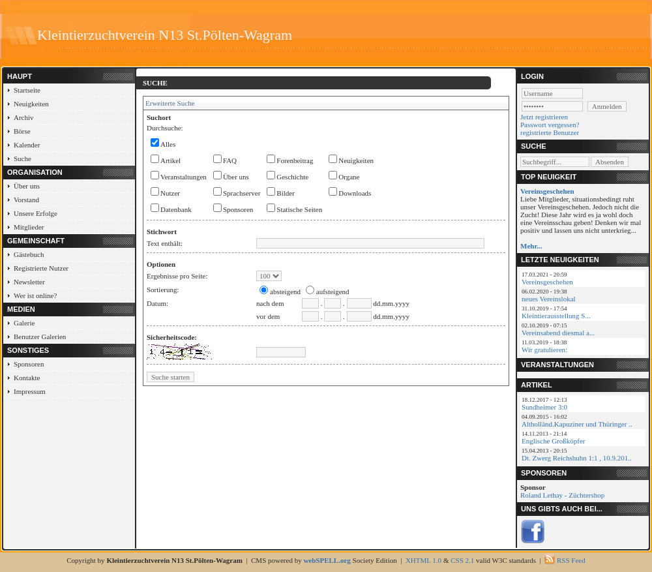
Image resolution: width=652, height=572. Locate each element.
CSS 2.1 (462, 560)
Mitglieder (29, 227)
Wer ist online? (35, 295)
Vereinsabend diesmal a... (558, 333)
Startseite (27, 90)
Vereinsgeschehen (547, 282)
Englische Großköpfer (553, 441)
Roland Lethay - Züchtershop (562, 495)
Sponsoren (29, 364)
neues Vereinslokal (549, 299)
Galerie (24, 323)
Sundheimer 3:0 (544, 407)
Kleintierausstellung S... (556, 316)
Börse (22, 131)
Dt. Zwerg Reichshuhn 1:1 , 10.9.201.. (577, 458)
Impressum (30, 391)
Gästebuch (29, 254)
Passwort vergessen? (550, 124)
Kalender (27, 145)
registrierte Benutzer (549, 132)
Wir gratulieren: (544, 350)
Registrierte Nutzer (41, 268)
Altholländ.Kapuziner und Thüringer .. (577, 424)
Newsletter (29, 282)
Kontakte (27, 378)
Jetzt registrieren (544, 117)
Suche (22, 158)
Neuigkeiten (31, 104)
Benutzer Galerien (40, 336)
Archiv (24, 117)
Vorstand (26, 199)
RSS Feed (571, 560)
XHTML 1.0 (423, 560)
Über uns (27, 186)
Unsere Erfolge (35, 213)
